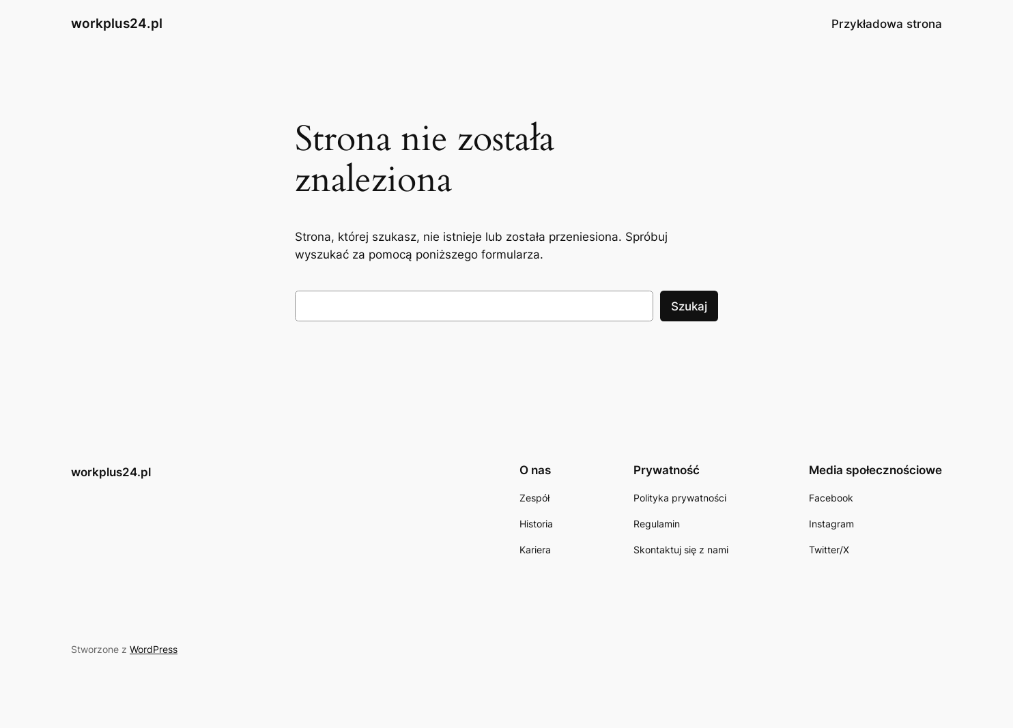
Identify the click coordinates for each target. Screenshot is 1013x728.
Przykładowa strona (886, 24)
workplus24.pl (116, 23)
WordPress (153, 649)
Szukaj (689, 306)
